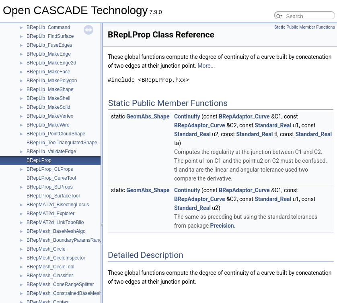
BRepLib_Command (48, 27)
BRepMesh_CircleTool (50, 267)
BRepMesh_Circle (46, 249)
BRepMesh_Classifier (50, 275)
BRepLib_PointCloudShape (56, 134)
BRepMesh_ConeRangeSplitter (60, 284)
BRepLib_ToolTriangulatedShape (62, 142)
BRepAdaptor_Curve (244, 116)
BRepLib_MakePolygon (52, 80)
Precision (222, 225)
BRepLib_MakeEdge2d (51, 63)
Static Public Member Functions (304, 27)
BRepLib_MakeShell (48, 98)
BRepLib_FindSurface (50, 36)
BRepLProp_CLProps (50, 169)
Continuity (187, 116)
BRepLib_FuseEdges (49, 45)
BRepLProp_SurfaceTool (53, 196)
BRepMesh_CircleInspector (56, 258)
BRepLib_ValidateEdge (51, 151)
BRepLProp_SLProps (50, 187)
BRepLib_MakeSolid (48, 107)
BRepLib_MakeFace (48, 72)
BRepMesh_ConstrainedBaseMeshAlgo (69, 293)
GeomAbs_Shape (147, 116)
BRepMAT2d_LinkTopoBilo (55, 222)
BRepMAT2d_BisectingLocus (58, 205)
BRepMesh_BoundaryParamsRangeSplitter (73, 240)
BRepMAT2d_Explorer (50, 213)
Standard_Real (273, 125)
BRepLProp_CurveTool (51, 178)
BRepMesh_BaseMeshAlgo (56, 231)
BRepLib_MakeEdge (49, 54)
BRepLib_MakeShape (50, 89)
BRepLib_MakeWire (48, 125)
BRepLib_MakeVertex (50, 116)
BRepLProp (39, 160)
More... (206, 65)
